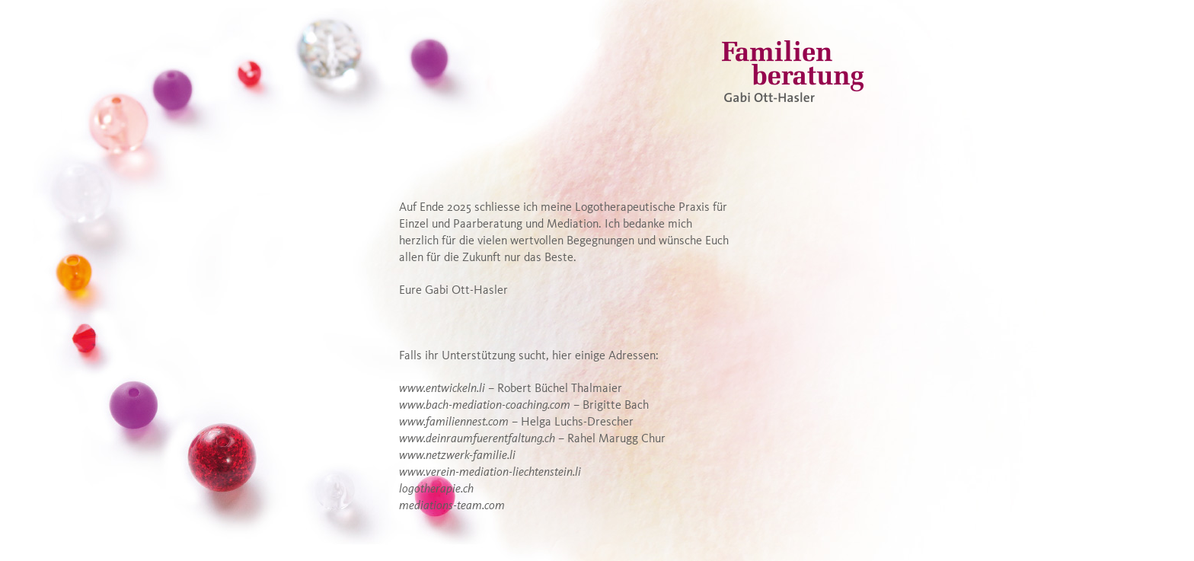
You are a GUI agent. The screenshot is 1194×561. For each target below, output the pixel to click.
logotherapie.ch (436, 489)
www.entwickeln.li (442, 389)
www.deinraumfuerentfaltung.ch (477, 439)
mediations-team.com (452, 506)
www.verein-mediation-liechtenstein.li (490, 473)
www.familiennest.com (454, 422)
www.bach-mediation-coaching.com (484, 406)
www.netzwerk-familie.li (457, 456)
